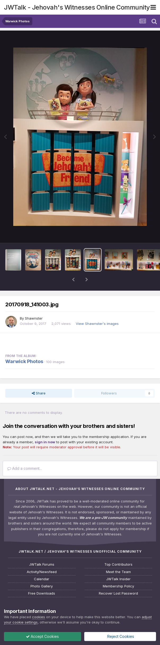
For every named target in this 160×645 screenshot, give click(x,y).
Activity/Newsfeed (42, 572)
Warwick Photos (24, 361)
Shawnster (34, 318)
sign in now (45, 442)
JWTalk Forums (41, 564)
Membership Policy (118, 586)
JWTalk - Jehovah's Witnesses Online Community (77, 7)
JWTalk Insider (118, 579)
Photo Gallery (41, 586)
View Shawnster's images (97, 323)
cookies (38, 617)
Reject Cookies (120, 636)
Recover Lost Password (118, 593)
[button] (73, 279)
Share (39, 393)
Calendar (41, 579)
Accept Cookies (42, 636)
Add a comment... (24, 468)
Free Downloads (41, 593)
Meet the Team (118, 572)
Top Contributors (118, 564)
